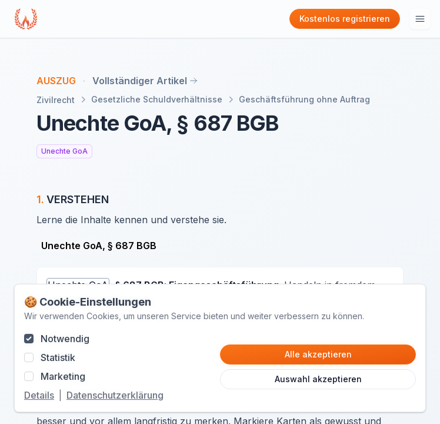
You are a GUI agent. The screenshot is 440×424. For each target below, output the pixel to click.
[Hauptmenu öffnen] (420, 18)
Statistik (58, 357)
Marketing (63, 376)
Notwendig (65, 338)
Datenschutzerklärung (115, 395)
